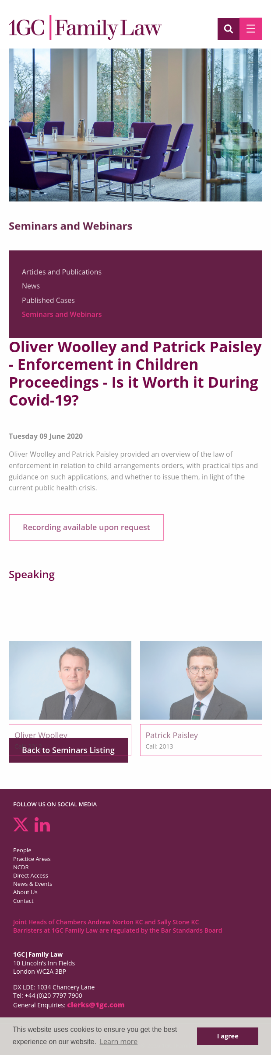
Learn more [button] (119, 1041)
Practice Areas (32, 859)
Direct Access (30, 875)
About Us (25, 892)
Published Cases (48, 303)
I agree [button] (228, 1036)
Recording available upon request (86, 527)
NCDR (20, 867)
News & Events (32, 884)
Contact (23, 901)
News (31, 289)
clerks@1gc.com (96, 1005)
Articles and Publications (62, 275)
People (22, 850)
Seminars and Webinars (62, 318)
